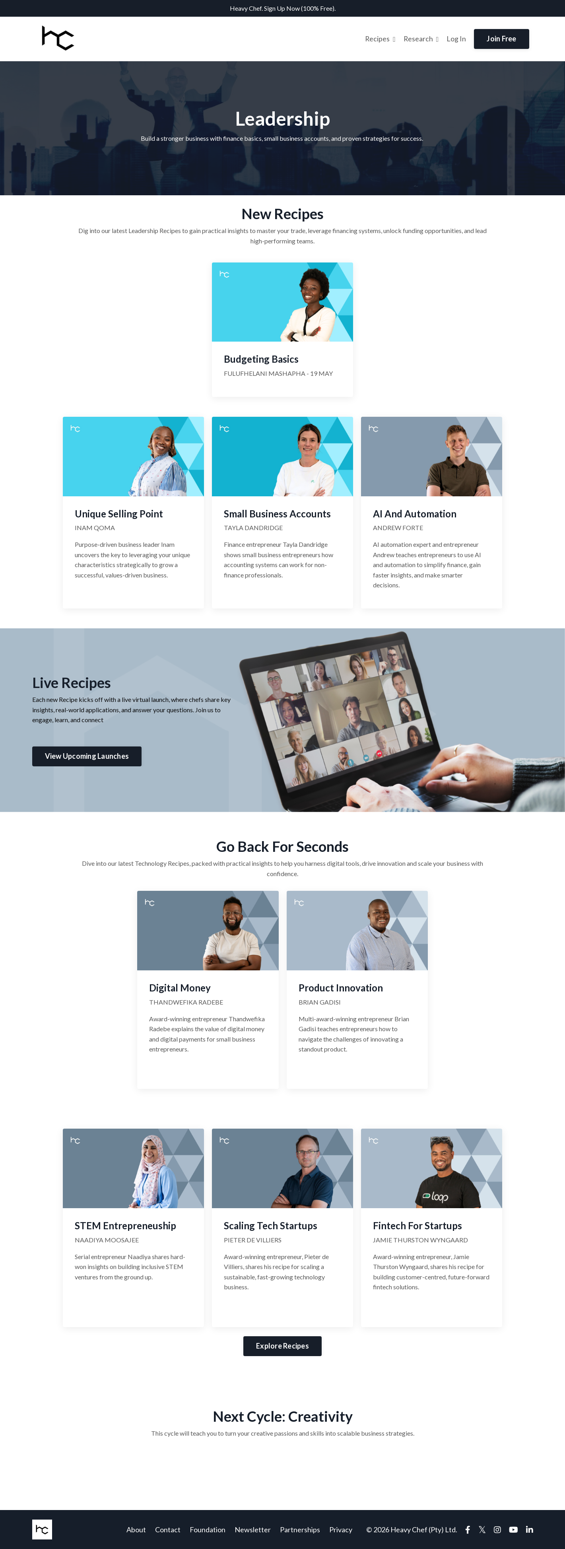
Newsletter (253, 1529)
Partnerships (300, 1529)
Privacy (340, 1529)
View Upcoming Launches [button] (87, 756)
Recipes (379, 38)
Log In (456, 38)
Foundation (207, 1529)
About (136, 1529)
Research (421, 38)
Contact (168, 1529)
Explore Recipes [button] (282, 1345)
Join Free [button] (501, 38)
